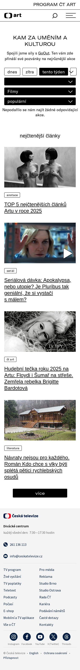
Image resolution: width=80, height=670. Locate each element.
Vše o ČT (9, 624)
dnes (12, 71)
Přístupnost (10, 658)
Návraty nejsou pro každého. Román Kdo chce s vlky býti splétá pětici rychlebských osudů (37, 467)
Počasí (8, 604)
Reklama (45, 576)
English (33, 653)
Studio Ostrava (50, 590)
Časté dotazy (48, 618)
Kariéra (44, 604)
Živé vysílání (12, 576)
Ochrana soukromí (55, 653)
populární (16, 101)
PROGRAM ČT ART (54, 4)
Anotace (12, 195)
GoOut (43, 53)
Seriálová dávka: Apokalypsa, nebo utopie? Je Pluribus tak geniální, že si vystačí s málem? (37, 289)
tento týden (53, 71)
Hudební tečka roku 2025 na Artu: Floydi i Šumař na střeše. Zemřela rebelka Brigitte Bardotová (38, 378)
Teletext (9, 590)
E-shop (8, 611)
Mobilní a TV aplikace (18, 618)
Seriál (10, 271)
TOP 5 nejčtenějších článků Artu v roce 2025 (35, 207)
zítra (30, 71)
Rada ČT (45, 597)
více (40, 493)
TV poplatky (12, 583)
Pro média (46, 569)
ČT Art (10, 359)
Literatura (13, 448)
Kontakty (46, 624)
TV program (12, 569)
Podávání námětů (52, 611)
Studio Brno (48, 583)
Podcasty (10, 597)
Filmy (12, 91)
